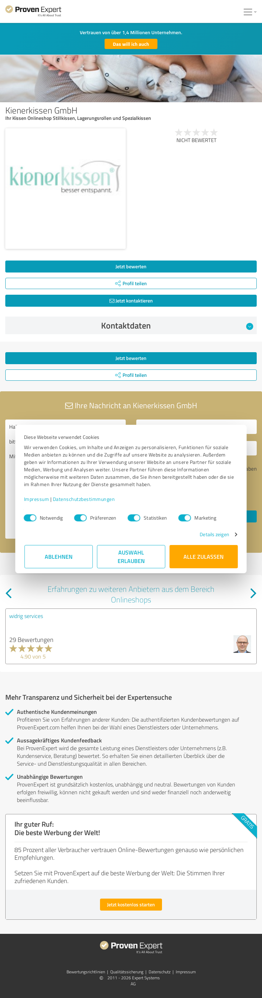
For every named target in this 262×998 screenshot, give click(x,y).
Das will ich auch (131, 44)
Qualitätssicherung (126, 972)
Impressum (37, 499)
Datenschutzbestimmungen (84, 499)
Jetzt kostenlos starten (131, 904)
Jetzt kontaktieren (131, 300)
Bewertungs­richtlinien (86, 972)
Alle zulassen (203, 556)
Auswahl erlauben (131, 556)
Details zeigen (214, 534)
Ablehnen (59, 556)
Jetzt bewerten (131, 266)
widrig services (26, 616)
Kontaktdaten (177, 325)
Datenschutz (159, 972)
